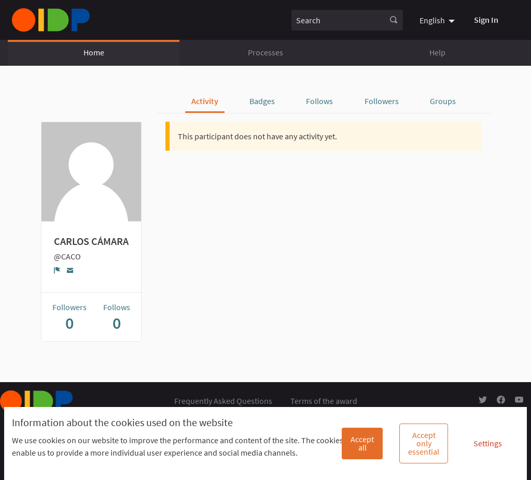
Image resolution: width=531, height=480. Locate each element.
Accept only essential (423, 443)
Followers (382, 101)
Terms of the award (323, 401)
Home (93, 52)
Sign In (486, 19)
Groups (443, 101)
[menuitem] (438, 20)
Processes (265, 52)
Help (437, 52)
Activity (204, 101)
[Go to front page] (51, 20)
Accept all (362, 443)
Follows (319, 101)
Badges (262, 101)
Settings (487, 443)
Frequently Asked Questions (223, 401)
